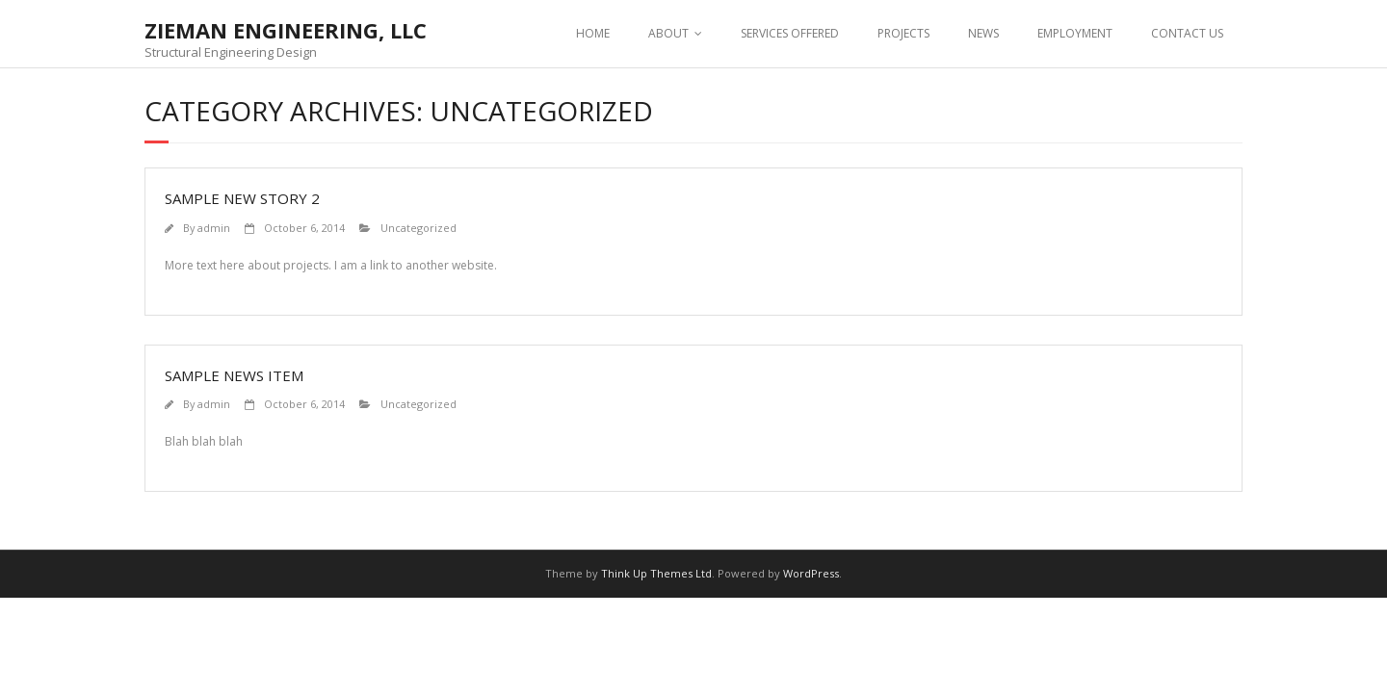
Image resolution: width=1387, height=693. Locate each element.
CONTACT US (1187, 33)
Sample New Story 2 (242, 198)
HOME (593, 33)
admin (213, 227)
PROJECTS (903, 33)
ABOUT (668, 33)
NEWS (983, 33)
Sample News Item (234, 375)
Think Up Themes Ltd (656, 573)
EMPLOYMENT (1074, 33)
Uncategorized (418, 227)
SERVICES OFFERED (790, 33)
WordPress (811, 573)
